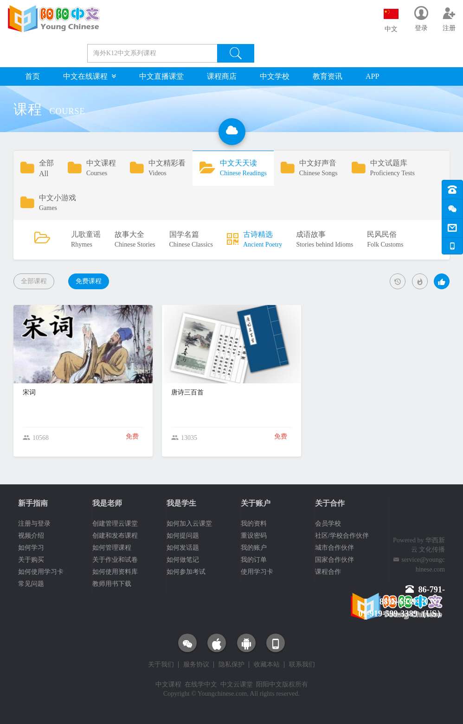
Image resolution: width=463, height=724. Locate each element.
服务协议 (196, 664)
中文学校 (274, 76)
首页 (32, 76)
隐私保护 (231, 664)
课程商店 (222, 76)
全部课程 (34, 281)
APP (372, 76)
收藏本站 (267, 664)
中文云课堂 (236, 684)
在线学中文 (201, 684)
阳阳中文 (269, 684)
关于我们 (161, 664)
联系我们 (302, 664)
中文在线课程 (89, 76)
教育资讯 (327, 76)
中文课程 (168, 684)
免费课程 (89, 281)
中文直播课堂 (161, 76)
